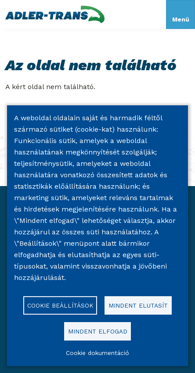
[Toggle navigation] (180, 14)
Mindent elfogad (97, 331)
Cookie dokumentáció (97, 352)
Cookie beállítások (60, 305)
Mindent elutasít (138, 305)
